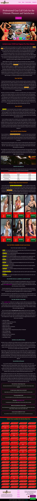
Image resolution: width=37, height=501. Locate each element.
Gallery (18, 494)
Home (20, 2)
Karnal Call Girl (5, 484)
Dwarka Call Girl (5, 487)
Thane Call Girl (5, 473)
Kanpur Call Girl (32, 462)
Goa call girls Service (8, 284)
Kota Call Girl (14, 465)
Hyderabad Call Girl (14, 484)
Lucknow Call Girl (23, 465)
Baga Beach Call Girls (5, 427)
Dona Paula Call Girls (23, 427)
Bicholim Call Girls (31, 423)
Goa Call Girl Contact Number (15, 134)
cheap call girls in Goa (20, 400)
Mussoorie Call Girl (14, 468)
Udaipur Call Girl (14, 473)
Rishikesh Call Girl (14, 470)
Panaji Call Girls (32, 430)
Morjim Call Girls (23, 430)
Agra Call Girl (14, 450)
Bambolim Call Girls (5, 447)
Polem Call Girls (14, 442)
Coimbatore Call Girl (5, 458)
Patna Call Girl (14, 487)
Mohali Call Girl (5, 468)
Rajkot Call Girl (5, 470)
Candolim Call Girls (14, 426)
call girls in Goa (7, 302)
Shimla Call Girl (23, 470)
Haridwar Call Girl (5, 462)
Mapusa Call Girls (5, 430)
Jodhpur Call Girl (23, 462)
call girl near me (9, 190)
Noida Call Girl (31, 484)
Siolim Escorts (23, 433)
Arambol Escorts (14, 438)
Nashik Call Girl (32, 487)
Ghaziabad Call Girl (31, 476)
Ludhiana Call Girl (14, 481)
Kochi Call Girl (31, 481)
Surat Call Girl (31, 470)
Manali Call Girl (32, 465)
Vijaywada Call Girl (31, 473)
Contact (18, 496)
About (23, 2)
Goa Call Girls (26, 87)
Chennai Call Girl (32, 454)
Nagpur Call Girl (23, 468)
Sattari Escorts (32, 433)
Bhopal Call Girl (23, 454)
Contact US (18, 18)
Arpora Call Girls (5, 423)
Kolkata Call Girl (5, 465)
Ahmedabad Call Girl (23, 451)
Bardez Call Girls (14, 423)
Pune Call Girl (31, 468)
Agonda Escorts (23, 438)
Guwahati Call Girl (31, 457)
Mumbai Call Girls (31, 447)
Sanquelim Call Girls (14, 434)
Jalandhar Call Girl (5, 481)
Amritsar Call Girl (32, 450)
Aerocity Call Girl (23, 484)
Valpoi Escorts (5, 438)
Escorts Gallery (28, 2)
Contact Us (34, 2)
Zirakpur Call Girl (5, 476)
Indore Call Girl (14, 462)
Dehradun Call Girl (14, 457)
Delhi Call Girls (14, 447)
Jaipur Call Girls (23, 447)
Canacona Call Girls (5, 442)
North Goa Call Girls (32, 442)
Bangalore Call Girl (14, 454)
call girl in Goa (15, 64)
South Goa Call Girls (23, 443)
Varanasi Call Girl (23, 473)
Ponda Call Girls (5, 433)
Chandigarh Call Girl (23, 476)
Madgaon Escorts (31, 426)
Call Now (3, 216)
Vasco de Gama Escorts (32, 439)
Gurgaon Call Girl (23, 457)
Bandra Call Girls (5, 450)
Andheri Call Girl (5, 454)
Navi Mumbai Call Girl (14, 477)
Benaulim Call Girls (23, 423)
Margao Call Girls (14, 430)
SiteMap (26, 499)
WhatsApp (9, 215)
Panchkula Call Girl (23, 481)
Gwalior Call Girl (23, 487)
